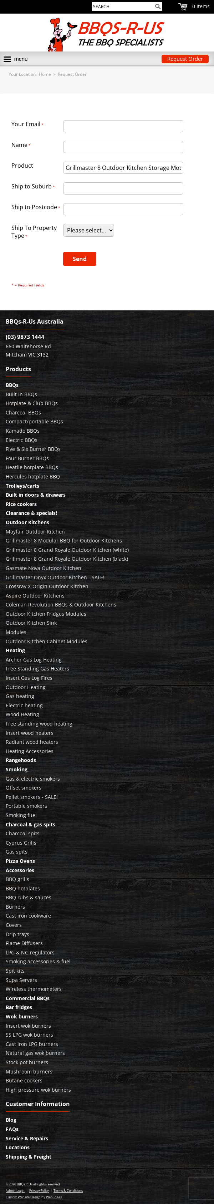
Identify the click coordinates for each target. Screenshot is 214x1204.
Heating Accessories (30, 751)
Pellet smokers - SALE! (32, 796)
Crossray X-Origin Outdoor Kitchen (47, 586)
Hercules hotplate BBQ (33, 476)
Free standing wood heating (39, 723)
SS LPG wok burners (29, 1034)
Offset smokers (23, 787)
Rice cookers (21, 504)
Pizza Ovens (20, 860)
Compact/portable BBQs (34, 421)
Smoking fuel (21, 815)
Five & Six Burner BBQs (33, 449)
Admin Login (15, 1190)
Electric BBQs (21, 440)
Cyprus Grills (21, 842)
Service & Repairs (27, 1138)
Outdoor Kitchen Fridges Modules (46, 613)
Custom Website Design (23, 1197)
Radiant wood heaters (32, 741)
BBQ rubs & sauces (28, 897)
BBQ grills (17, 879)
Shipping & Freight (28, 1156)
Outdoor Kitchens (27, 522)
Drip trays (17, 934)
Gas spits (16, 851)
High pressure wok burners (38, 1089)
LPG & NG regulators (30, 952)
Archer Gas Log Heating (34, 659)
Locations (18, 1147)
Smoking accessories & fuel (38, 961)
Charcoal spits (23, 833)
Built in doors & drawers (36, 494)
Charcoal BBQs (23, 412)
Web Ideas (54, 1197)
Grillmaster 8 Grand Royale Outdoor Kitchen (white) (67, 549)
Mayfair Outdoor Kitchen (35, 531)
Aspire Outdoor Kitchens (35, 595)
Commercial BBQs (28, 998)
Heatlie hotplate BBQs (32, 467)
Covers (14, 925)
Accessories (20, 870)
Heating (15, 650)
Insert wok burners (28, 1025)
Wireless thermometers (34, 989)
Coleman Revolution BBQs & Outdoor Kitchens (61, 604)
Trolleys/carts (22, 485)
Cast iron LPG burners (32, 1044)
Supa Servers (21, 980)
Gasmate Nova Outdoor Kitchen (43, 568)
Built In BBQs (21, 394)
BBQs (12, 385)
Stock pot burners (27, 1062)
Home (45, 74)
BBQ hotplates (23, 888)
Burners (15, 906)
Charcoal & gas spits (30, 824)
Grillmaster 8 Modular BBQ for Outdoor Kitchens (64, 540)
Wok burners (22, 1016)
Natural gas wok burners (35, 1053)
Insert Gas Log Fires (29, 677)
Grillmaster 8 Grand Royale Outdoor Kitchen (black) (67, 558)
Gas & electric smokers (33, 778)
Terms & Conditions (68, 1190)
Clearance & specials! (31, 513)
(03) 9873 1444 (25, 337)
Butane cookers (24, 1080)
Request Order (185, 58)
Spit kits (15, 970)
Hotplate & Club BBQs (32, 403)
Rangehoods (21, 760)
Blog (11, 1119)
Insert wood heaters (30, 732)
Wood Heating (22, 714)
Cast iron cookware (28, 915)
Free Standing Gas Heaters (37, 668)
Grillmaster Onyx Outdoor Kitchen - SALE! (55, 577)
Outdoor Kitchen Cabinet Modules (46, 641)
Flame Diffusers (24, 943)
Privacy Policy (39, 1190)
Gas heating (20, 696)
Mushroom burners (29, 1071)
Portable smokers (26, 805)
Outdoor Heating (26, 687)
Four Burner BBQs (27, 458)
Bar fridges (19, 1007)
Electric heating (24, 705)
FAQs (12, 1129)
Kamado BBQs (23, 430)
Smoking (16, 769)
